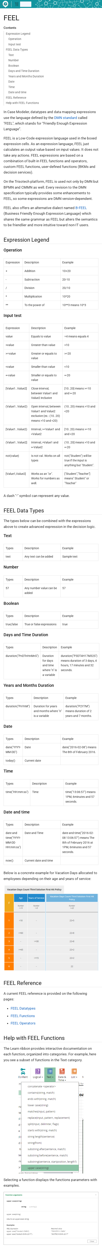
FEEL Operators (23, 1023)
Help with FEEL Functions (22, 103)
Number (13, 60)
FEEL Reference (16, 97)
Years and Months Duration (26, 76)
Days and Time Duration (23, 71)
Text (11, 55)
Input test (14, 44)
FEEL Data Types (17, 49)
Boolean (13, 65)
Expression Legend (18, 33)
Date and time (17, 92)
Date (11, 81)
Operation (14, 39)
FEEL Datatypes (23, 1008)
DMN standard (65, 118)
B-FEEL (81, 208)
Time (11, 87)
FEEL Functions (23, 1016)
